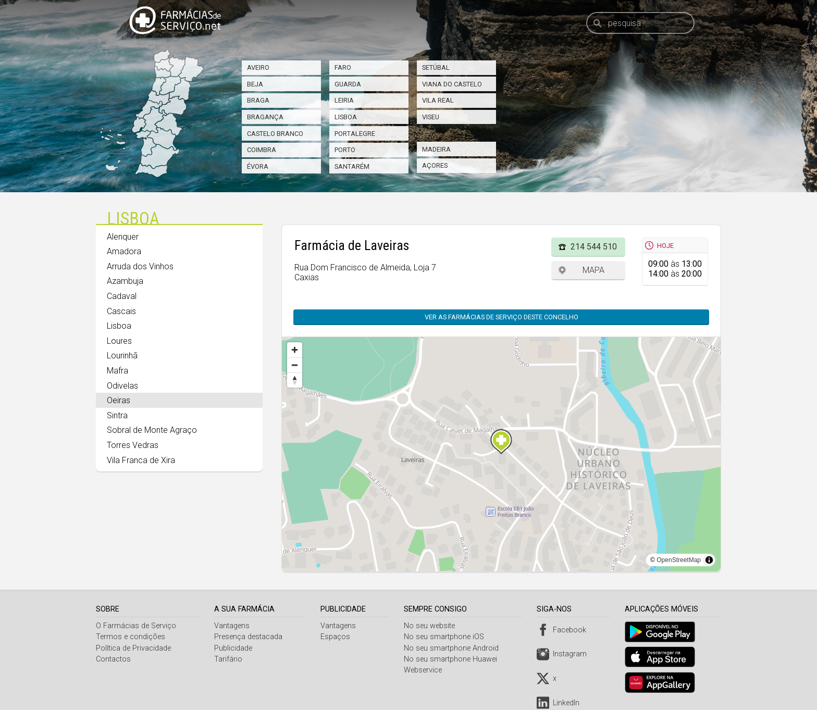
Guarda (348, 84)
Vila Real (438, 100)
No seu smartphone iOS (446, 636)
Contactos (113, 659)
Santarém (352, 166)
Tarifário (229, 659)
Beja (255, 84)
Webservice (425, 670)
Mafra (117, 371)
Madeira (436, 149)
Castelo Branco (275, 134)
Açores (435, 165)
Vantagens (233, 625)
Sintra (117, 415)
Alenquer (123, 237)
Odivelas (122, 386)
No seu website (431, 625)
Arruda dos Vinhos (140, 266)
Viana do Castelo (452, 84)
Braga (258, 100)
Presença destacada (249, 636)
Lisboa (346, 117)
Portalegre (355, 134)
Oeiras (118, 400)
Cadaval (122, 296)
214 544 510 (594, 247)
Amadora (124, 251)
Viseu (430, 117)
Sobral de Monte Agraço (152, 430)
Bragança (265, 117)
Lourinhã (122, 355)
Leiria (344, 100)
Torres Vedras (132, 445)
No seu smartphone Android (453, 648)
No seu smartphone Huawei (453, 659)
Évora (257, 166)
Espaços (337, 636)
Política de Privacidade (133, 648)
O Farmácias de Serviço (136, 625)
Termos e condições (130, 636)
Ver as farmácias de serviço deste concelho (501, 317)
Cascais (121, 311)
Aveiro (258, 67)
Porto (345, 150)
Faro (343, 67)
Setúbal (436, 67)
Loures (119, 341)
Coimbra (261, 150)
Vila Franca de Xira (141, 460)
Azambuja (125, 281)
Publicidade (234, 648)
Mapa (593, 270)
